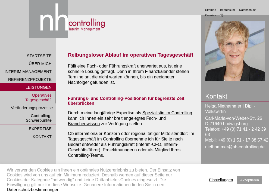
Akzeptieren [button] (249, 180)
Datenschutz (247, 9)
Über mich (40, 63)
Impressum (227, 9)
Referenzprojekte (30, 79)
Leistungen (39, 87)
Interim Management (28, 71)
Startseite (39, 55)
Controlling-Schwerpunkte (39, 117)
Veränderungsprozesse (32, 107)
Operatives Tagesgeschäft (38, 97)
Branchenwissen (84, 123)
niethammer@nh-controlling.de (235, 147)
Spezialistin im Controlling (167, 113)
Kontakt (42, 136)
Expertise (40, 128)
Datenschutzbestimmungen (33, 189)
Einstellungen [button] (221, 180)
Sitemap (210, 9)
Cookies (210, 15)
